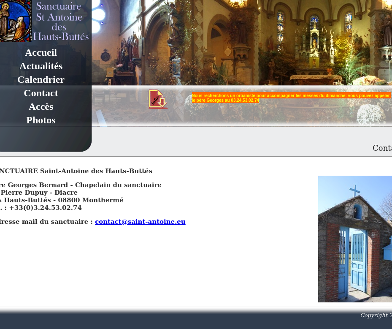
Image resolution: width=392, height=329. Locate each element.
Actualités (41, 65)
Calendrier (41, 79)
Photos (40, 119)
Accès (41, 106)
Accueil (41, 52)
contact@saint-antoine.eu (140, 222)
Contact (41, 92)
